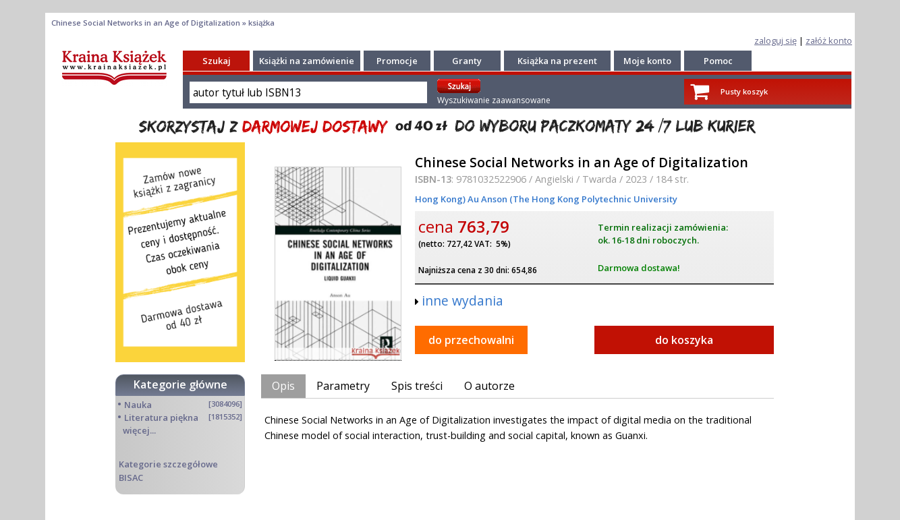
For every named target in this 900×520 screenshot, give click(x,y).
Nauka (138, 405)
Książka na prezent (557, 61)
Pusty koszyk (744, 91)
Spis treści (417, 385)
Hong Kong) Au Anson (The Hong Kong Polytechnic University (546, 199)
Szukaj (216, 61)
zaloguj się (775, 40)
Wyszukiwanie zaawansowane (494, 100)
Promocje (397, 61)
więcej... (139, 430)
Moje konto (647, 61)
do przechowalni (471, 340)
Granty (467, 61)
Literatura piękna (161, 417)
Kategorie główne (180, 384)
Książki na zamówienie (306, 61)
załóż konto (829, 40)
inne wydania (462, 300)
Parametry (343, 385)
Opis (283, 385)
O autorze (489, 385)
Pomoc (718, 61)
